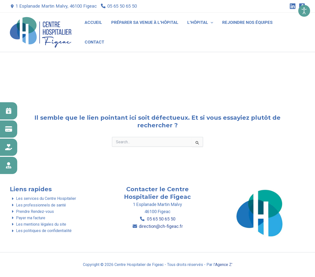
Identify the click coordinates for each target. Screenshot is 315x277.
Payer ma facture (27, 218)
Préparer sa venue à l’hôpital (146, 31)
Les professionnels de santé (38, 205)
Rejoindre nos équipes (247, 31)
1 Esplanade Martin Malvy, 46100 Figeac (56, 6)
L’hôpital (201, 32)
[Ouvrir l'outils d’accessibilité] (304, 11)
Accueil (95, 31)
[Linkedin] (292, 6)
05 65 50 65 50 (122, 6)
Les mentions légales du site (38, 224)
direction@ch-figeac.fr (161, 226)
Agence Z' (223, 264)
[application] (211, 32)
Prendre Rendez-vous (32, 211)
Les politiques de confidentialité (40, 231)
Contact (291, 31)
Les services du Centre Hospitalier (43, 198)
